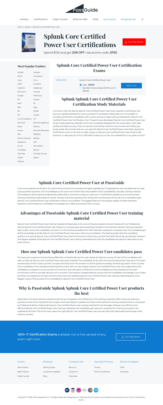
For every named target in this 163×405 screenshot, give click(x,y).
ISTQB (35, 112)
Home (19, 27)
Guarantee (73, 376)
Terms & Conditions (102, 372)
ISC (18, 112)
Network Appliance (41, 123)
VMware (20, 162)
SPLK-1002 (61, 80)
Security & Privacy (103, 362)
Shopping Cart (128, 20)
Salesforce (21, 142)
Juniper (36, 115)
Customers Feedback (51, 372)
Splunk (27, 27)
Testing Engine (49, 367)
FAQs (95, 20)
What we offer (80, 20)
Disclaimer (124, 372)
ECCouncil (21, 92)
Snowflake (21, 150)
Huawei (36, 100)
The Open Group (40, 154)
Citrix (35, 81)
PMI (19, 135)
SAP (35, 142)
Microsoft (21, 123)
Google (20, 96)
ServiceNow (38, 146)
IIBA (19, 108)
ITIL (18, 115)
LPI (34, 119)
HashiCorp (37, 96)
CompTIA (37, 84)
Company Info (76, 362)
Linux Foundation (24, 119)
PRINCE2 (37, 135)
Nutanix (36, 127)
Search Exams (23, 372)
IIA (34, 104)
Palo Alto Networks (41, 131)
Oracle (20, 131)
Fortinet (36, 92)
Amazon (36, 73)
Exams (20, 362)
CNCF (19, 84)
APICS (19, 77)
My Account (109, 20)
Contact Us (73, 372)
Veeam (36, 158)
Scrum (20, 146)
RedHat (36, 139)
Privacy (97, 367)
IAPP (19, 104)
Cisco (19, 81)
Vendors (24, 20)
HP (18, 100)
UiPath (20, 158)
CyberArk (21, 88)
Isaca (35, 108)
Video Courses (60, 20)
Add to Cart (131, 86)
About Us (72, 367)
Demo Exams (22, 367)
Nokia (19, 127)
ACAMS (20, 73)
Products (47, 362)
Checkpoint (38, 77)
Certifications (40, 20)
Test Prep (21, 154)
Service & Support (129, 362)
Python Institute (24, 139)
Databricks (37, 88)
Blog (45, 376)
